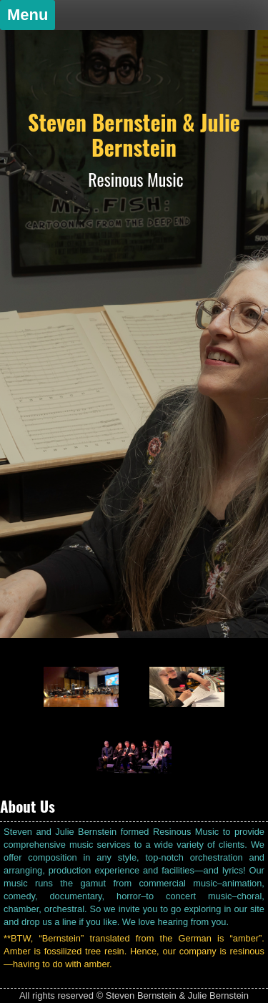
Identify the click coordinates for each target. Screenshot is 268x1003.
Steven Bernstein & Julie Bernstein (134, 134)
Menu (27, 15)
